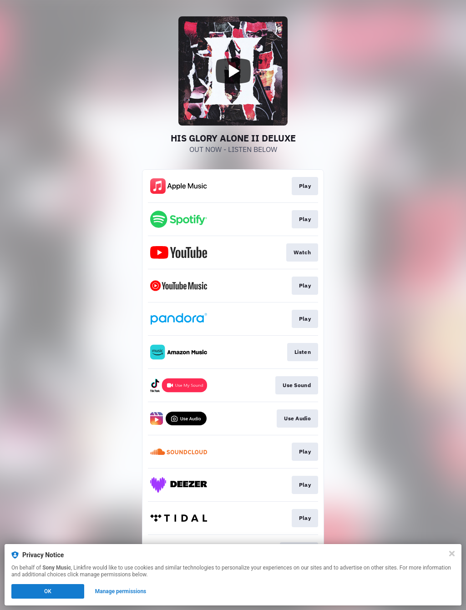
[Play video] (233, 71)
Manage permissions (121, 591)
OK (47, 591)
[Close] (452, 553)
